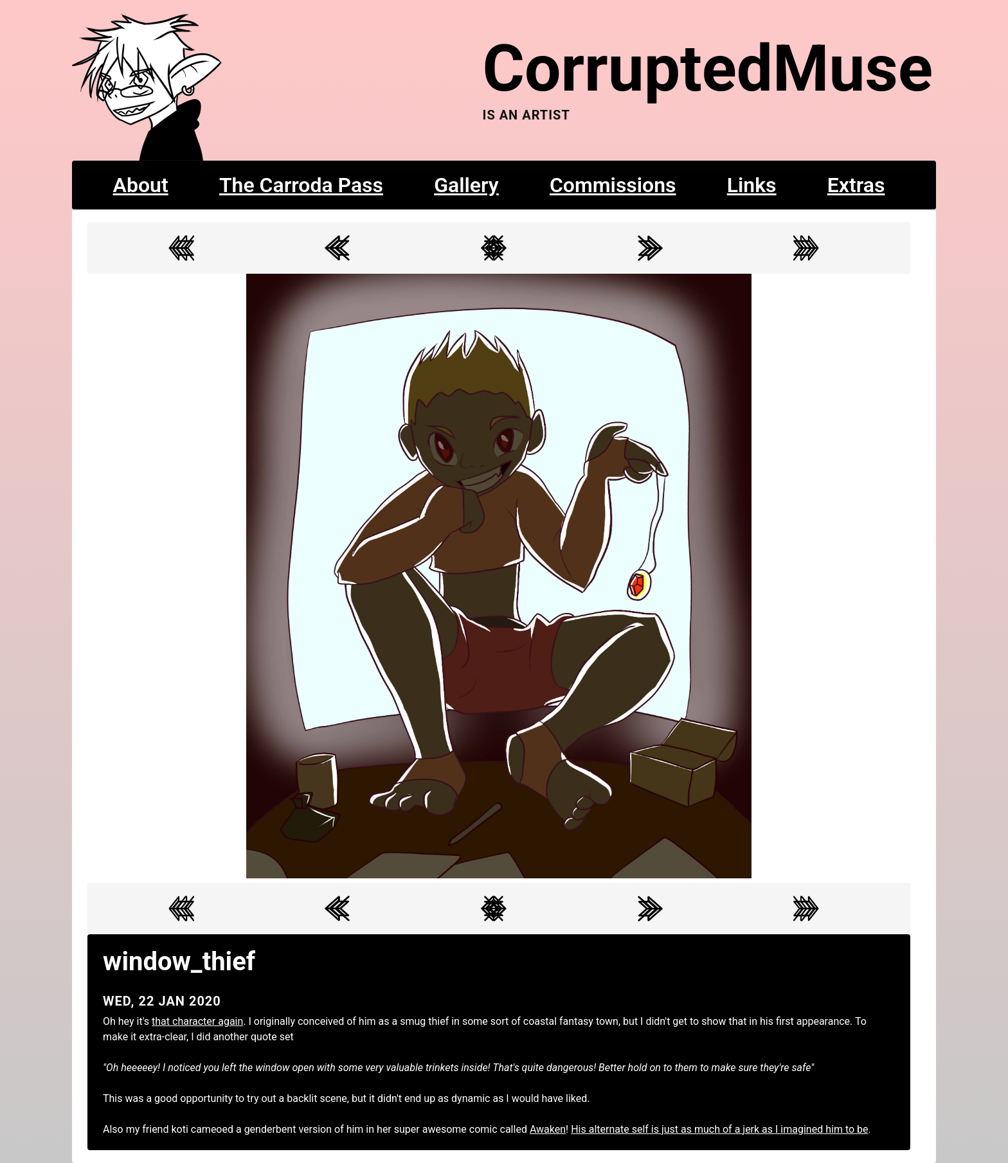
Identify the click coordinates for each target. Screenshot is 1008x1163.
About (140, 185)
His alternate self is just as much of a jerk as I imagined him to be (719, 1129)
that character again (197, 1021)
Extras (856, 185)
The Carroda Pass (301, 185)
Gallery (466, 185)
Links (752, 185)
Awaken (548, 1129)
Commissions (613, 185)
